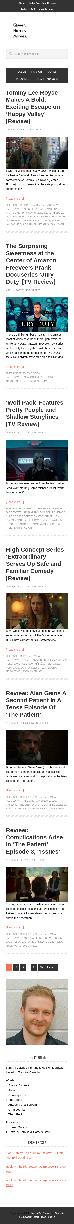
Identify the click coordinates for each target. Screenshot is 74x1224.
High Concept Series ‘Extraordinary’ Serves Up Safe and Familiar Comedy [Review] (35, 563)
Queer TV (29, 508)
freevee (40, 377)
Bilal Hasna (31, 660)
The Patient (30, 797)
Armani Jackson (34, 512)
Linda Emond (46, 941)
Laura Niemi (21, 808)
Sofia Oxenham (32, 671)
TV (42, 205)
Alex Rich (30, 800)
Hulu (9, 663)
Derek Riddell (53, 213)
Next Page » (47, 967)
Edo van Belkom (48, 516)
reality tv (40, 381)
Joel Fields (13, 941)
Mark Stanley (35, 216)
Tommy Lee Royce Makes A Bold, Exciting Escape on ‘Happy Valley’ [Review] (33, 106)
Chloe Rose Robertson (21, 516)
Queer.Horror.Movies (37, 31)
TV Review (52, 205)
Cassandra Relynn (18, 804)
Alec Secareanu (34, 209)
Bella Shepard (55, 512)
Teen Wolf (43, 508)
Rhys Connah (41, 220)
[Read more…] (15, 198)
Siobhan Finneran (34, 224)
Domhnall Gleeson (54, 804)
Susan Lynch (55, 224)
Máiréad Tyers (44, 663)
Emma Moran (58, 660)
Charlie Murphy (16, 213)
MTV (44, 520)
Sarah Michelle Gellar (46, 524)
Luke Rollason (23, 663)
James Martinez (16, 520)
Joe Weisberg (53, 938)
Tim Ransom (56, 808)
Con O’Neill (35, 213)
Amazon (29, 377)
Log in (51, 1217)
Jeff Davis (34, 520)
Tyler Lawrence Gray (20, 528)
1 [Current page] (9, 967)
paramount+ (57, 520)
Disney (44, 660)
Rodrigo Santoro (18, 524)
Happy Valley (31, 205)
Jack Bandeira (15, 216)
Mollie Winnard (55, 216)
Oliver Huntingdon (18, 220)
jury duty (25, 381)
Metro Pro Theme (41, 1213)
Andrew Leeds (46, 800)
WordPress (40, 1217)
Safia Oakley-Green (33, 667)
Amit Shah (52, 209)
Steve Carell (39, 808)
